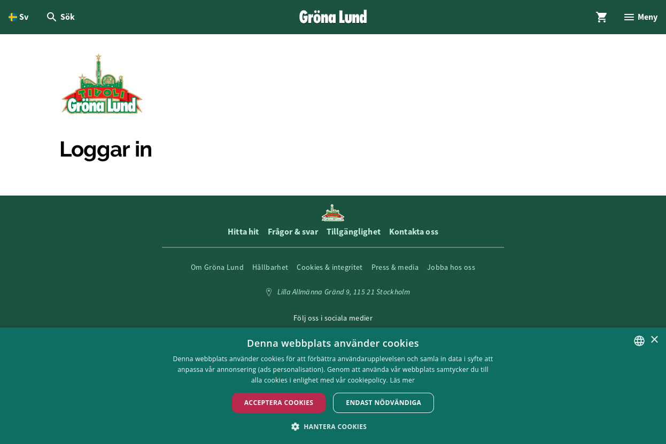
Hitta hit (243, 231)
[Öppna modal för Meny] (640, 17)
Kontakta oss (413, 231)
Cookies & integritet (329, 267)
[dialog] (333, 386)
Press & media (395, 267)
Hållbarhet (270, 267)
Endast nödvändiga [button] (383, 402)
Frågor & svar (293, 231)
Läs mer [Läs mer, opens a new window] (402, 380)
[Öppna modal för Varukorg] (602, 17)
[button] (333, 426)
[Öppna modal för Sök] (60, 17)
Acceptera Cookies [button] (279, 402)
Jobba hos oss (451, 267)
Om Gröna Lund (217, 267)
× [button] (654, 340)
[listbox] (639, 341)
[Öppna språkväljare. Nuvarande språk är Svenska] (18, 17)
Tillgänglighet (354, 231)
